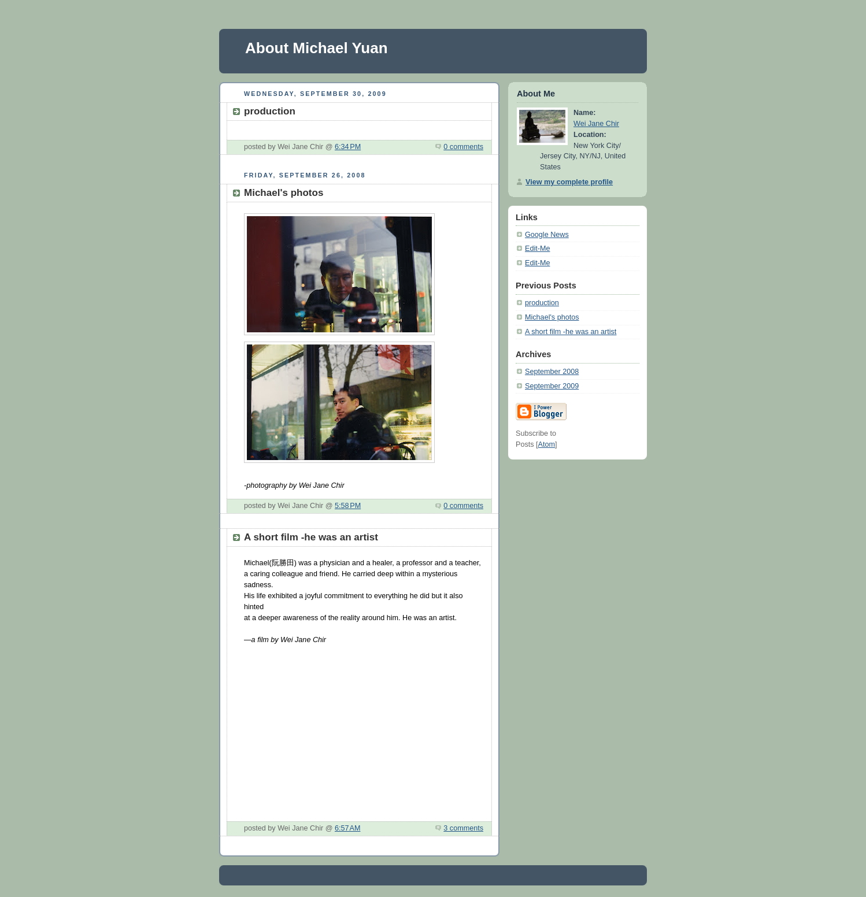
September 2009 (552, 386)
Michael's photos (552, 317)
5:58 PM (348, 506)
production (542, 303)
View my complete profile (569, 182)
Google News (547, 235)
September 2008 (552, 372)
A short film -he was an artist (570, 332)
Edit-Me (537, 248)
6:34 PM (348, 147)
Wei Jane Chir (596, 124)
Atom (546, 444)
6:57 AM (348, 828)
